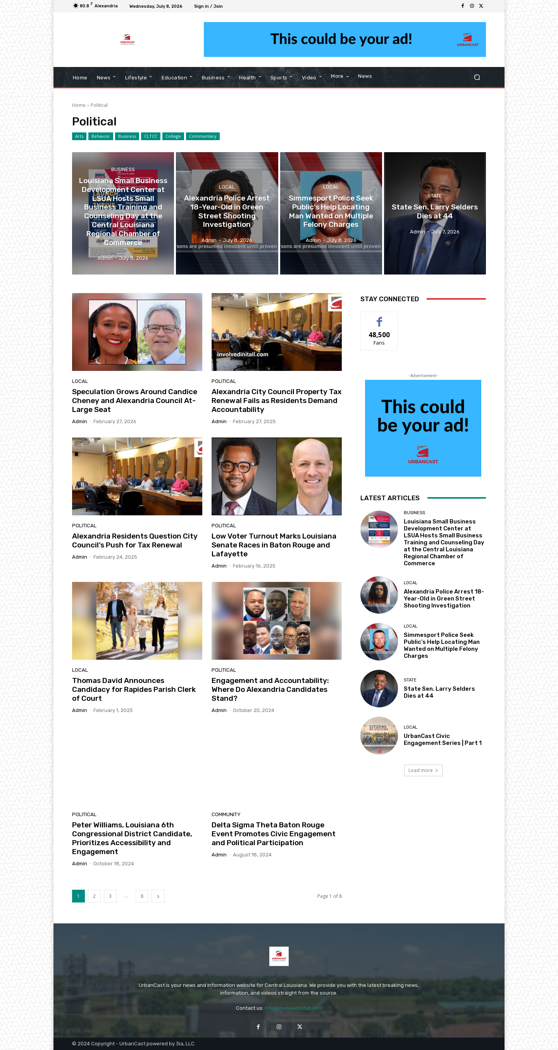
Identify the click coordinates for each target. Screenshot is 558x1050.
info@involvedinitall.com (293, 1008)
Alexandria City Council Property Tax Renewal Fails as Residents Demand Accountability (277, 400)
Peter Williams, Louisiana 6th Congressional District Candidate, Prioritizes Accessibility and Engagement (132, 838)
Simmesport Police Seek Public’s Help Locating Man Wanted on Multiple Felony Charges (442, 645)
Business (127, 136)
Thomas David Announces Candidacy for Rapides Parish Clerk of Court (134, 689)
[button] (477, 77)
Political (224, 381)
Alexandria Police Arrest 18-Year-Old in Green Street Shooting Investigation (444, 598)
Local (227, 186)
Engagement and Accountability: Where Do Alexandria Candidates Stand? (270, 689)
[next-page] (158, 896)
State (435, 195)
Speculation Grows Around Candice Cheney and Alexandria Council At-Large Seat (134, 400)
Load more (423, 770)
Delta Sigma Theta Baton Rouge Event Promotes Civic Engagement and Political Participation (274, 833)
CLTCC (150, 136)
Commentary (203, 136)
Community (226, 814)
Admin (79, 421)
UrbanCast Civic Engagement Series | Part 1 (443, 739)
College (173, 136)
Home (79, 105)
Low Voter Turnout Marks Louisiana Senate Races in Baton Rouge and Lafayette (274, 545)
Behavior (100, 136)
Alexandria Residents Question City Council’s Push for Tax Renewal (135, 540)
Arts (79, 136)
